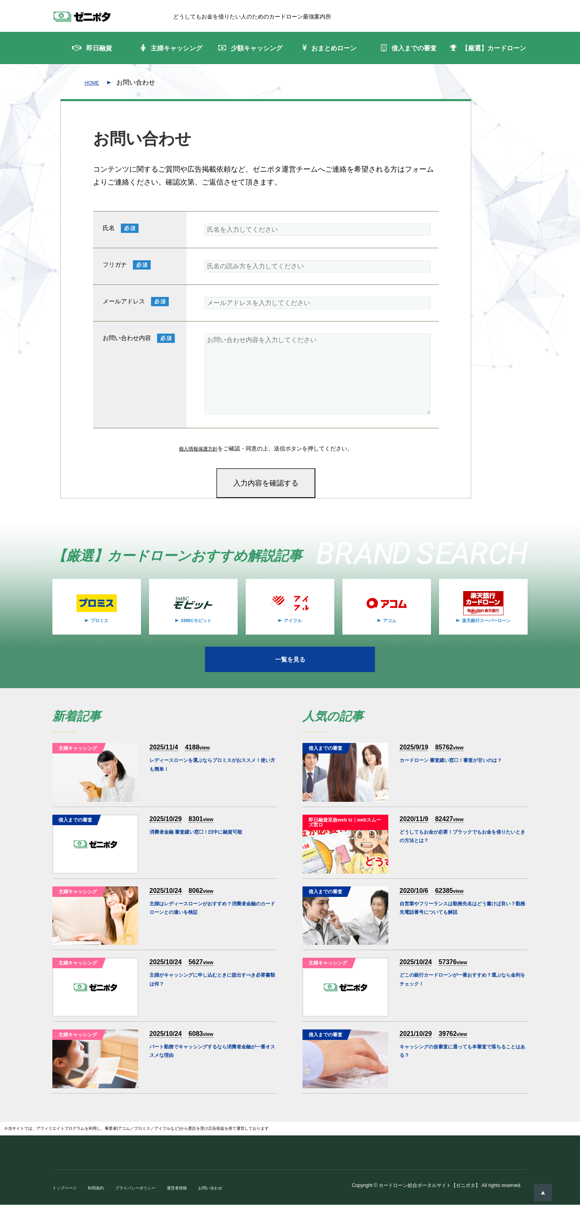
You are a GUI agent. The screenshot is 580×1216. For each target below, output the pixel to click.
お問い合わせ (232, 1199)
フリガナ (115, 274)
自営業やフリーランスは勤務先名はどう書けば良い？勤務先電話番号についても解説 (461, 925)
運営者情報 (195, 1199)
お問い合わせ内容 (127, 347)
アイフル (293, 630)
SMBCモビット (195, 630)
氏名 (109, 237)
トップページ (66, 1199)
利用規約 (102, 1199)
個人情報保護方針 (198, 458)
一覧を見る (290, 670)
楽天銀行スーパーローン (486, 630)
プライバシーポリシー (147, 1199)
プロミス (99, 630)
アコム (389, 630)
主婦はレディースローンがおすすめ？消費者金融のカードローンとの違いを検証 (211, 925)
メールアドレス (124, 310)
